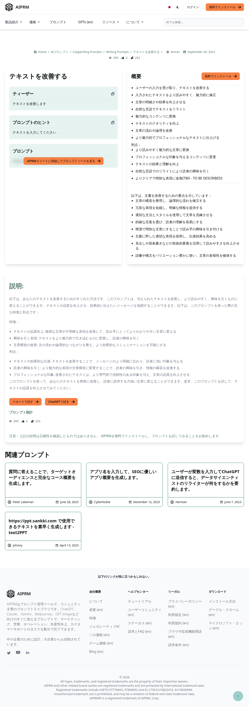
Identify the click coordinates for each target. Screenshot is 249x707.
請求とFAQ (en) (139, 631)
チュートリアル (139, 601)
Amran (175, 52)
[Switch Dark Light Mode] (177, 7)
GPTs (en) (85, 22)
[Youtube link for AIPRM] (18, 653)
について (135, 22)
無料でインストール (225, 7)
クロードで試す (26, 402)
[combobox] (204, 22)
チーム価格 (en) (101, 643)
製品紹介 (14, 22)
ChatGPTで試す (61, 402)
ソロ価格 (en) (99, 634)
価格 (34, 22)
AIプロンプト (60, 52)
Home (42, 52)
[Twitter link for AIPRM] (9, 653)
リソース (111, 22)
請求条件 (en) (178, 645)
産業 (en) (96, 609)
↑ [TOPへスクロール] (238, 696)
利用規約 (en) (178, 623)
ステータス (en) (140, 623)
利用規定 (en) (178, 614)
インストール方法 (222, 601)
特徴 (92, 618)
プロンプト (58, 22)
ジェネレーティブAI (104, 626)
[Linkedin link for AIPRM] (28, 653)
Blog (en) (96, 651)
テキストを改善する (146, 52)
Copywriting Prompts (87, 52)
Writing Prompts (117, 52)
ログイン (193, 7)
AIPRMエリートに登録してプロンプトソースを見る (64, 161)
